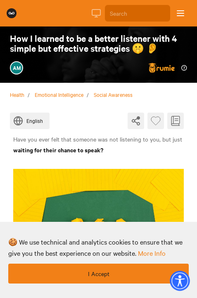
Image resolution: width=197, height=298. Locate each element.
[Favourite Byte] (156, 121)
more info (152, 252)
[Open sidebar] (180, 13)
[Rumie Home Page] (12, 13)
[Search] (137, 13)
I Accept (98, 273)
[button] (180, 281)
